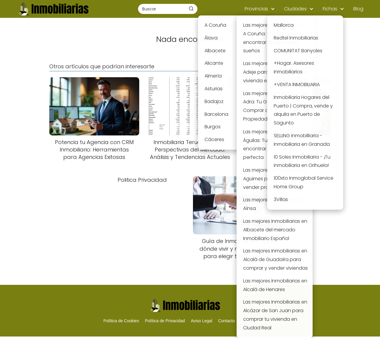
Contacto (226, 320)
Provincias (256, 8)
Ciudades (295, 8)
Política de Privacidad (165, 320)
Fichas (330, 8)
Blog (358, 8)
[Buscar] (191, 8)
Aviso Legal (201, 320)
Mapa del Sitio (254, 320)
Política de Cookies (121, 320)
